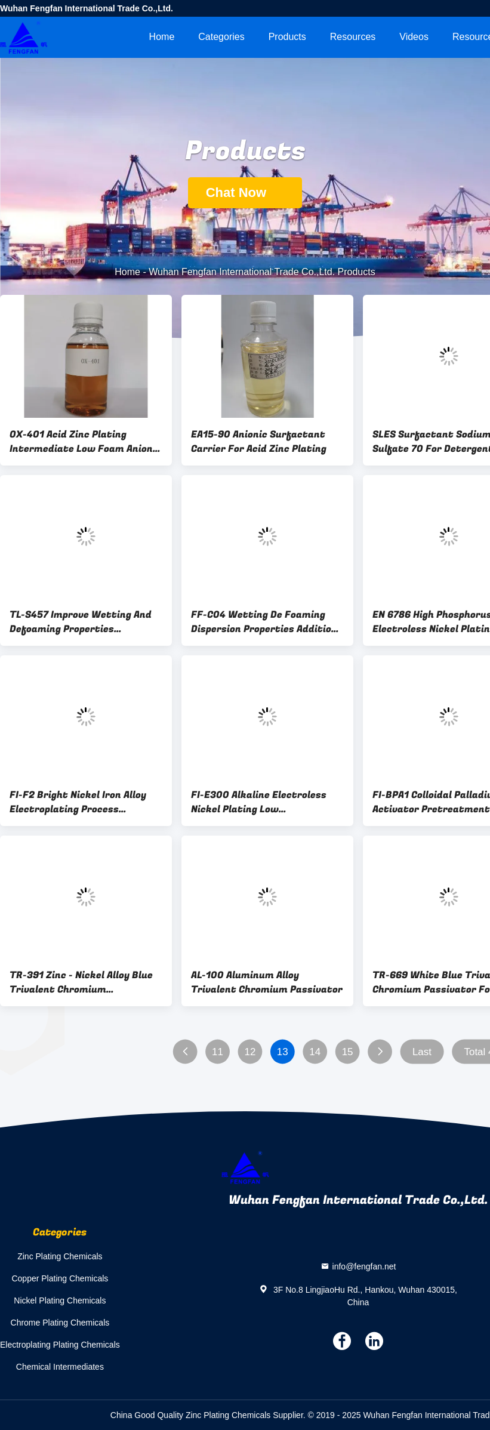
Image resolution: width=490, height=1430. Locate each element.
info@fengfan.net (364, 1266)
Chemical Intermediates (60, 1367)
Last (422, 1052)
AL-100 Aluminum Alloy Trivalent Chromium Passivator (267, 982)
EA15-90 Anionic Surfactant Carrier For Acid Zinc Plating (258, 441)
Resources (352, 37)
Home (162, 37)
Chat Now (245, 192)
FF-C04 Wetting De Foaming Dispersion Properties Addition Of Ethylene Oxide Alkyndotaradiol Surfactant (264, 622)
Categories (221, 37)
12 (249, 1052)
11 (217, 1052)
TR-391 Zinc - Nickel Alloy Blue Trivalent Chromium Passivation (81, 982)
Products (287, 37)
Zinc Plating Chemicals (59, 1256)
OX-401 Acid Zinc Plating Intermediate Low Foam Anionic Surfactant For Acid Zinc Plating (85, 441)
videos (414, 37)
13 (282, 1052)
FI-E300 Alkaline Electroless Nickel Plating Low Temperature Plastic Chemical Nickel (264, 802)
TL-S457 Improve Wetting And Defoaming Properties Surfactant (81, 622)
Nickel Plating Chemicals (60, 1300)
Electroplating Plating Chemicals (60, 1344)
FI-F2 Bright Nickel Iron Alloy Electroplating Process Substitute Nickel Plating (78, 802)
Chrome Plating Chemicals (60, 1322)
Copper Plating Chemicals (59, 1278)
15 (347, 1052)
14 (314, 1052)
